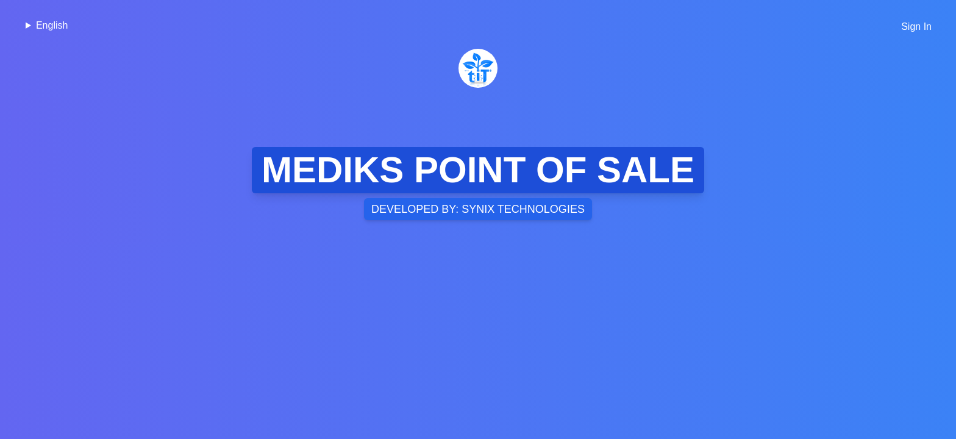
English (52, 25)
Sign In (916, 26)
